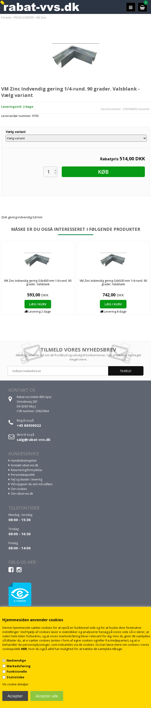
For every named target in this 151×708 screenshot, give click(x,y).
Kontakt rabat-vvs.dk (24, 465)
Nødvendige (16, 660)
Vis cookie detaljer (15, 684)
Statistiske (15, 677)
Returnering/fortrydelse (26, 470)
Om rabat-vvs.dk (22, 494)
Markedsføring (19, 666)
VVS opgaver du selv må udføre (32, 484)
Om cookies (19, 489)
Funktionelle (17, 671)
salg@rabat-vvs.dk (33, 439)
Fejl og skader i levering (26, 479)
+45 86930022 (29, 425)
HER (24, 649)
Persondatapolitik (23, 475)
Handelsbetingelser (24, 461)
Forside (6, 18)
